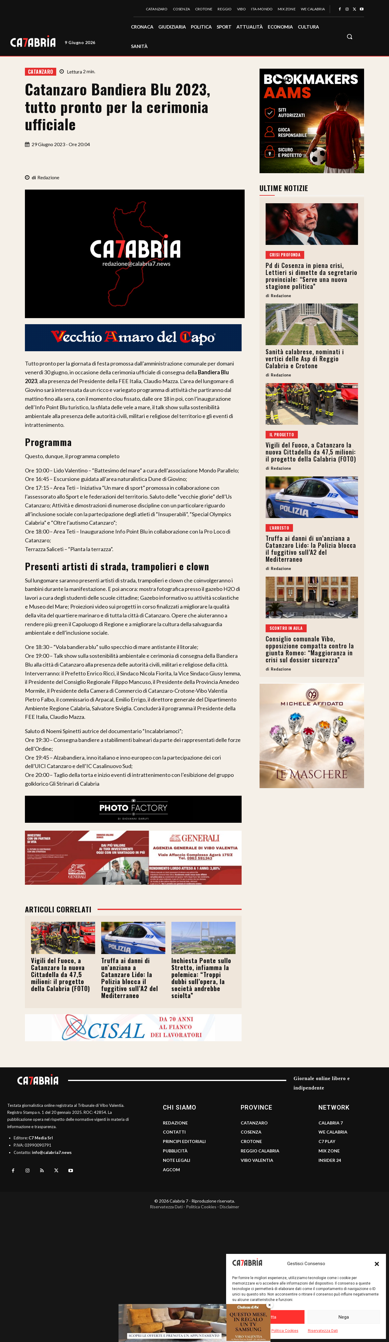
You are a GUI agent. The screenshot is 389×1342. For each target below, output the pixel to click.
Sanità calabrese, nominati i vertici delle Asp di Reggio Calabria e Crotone (305, 358)
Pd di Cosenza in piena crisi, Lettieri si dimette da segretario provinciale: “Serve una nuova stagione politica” (311, 276)
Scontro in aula (286, 628)
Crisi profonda (285, 255)
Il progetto (282, 434)
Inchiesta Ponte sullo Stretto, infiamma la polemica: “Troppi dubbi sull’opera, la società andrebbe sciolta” (201, 978)
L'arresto (279, 528)
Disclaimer (229, 1206)
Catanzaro (40, 72)
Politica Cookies (284, 1331)
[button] (377, 1264)
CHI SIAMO (179, 1107)
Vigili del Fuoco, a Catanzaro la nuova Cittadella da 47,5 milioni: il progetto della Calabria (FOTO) (60, 974)
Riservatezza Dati (323, 1331)
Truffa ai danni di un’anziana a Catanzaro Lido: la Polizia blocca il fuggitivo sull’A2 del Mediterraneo (129, 978)
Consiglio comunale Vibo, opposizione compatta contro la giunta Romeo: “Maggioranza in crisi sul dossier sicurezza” (310, 649)
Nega (344, 1317)
